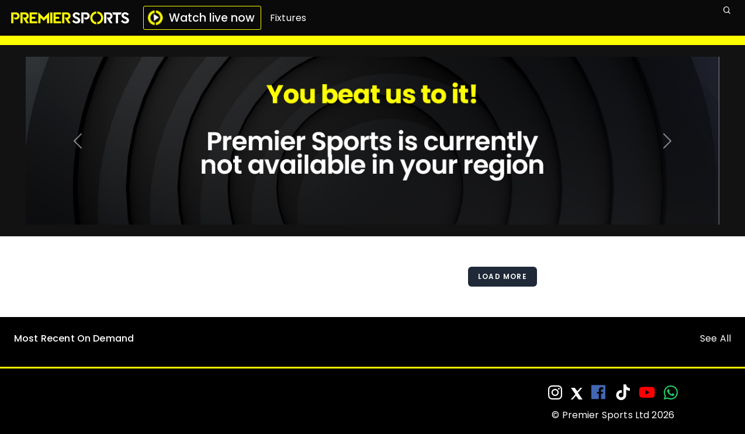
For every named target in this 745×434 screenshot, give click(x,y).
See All (715, 338)
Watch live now (201, 18)
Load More (502, 276)
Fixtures (288, 18)
